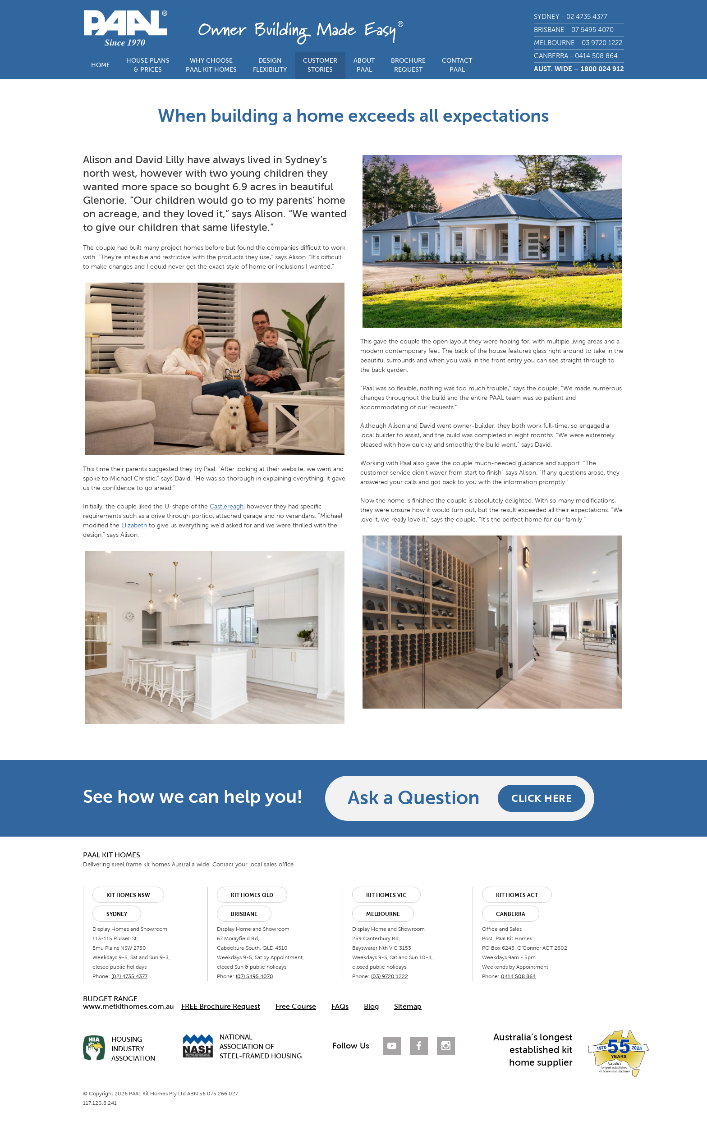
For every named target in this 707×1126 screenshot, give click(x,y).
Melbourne (383, 914)
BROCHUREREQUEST (408, 65)
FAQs (340, 1006)
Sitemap (408, 1006)
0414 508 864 (518, 976)
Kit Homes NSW (128, 895)
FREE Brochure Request (220, 1006)
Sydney (116, 914)
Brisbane (244, 914)
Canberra (510, 914)
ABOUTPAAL (364, 65)
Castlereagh (226, 506)
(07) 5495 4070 (254, 976)
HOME (100, 65)
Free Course (295, 1006)
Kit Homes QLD (252, 895)
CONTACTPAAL (457, 65)
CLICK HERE (541, 798)
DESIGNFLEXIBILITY (270, 65)
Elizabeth (134, 525)
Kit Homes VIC (386, 895)
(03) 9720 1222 (389, 976)
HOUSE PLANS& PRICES (148, 65)
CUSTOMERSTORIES (320, 65)
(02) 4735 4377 (129, 976)
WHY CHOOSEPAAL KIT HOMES (211, 65)
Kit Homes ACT (517, 895)
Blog (371, 1006)
